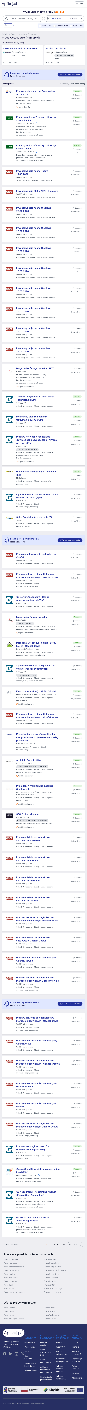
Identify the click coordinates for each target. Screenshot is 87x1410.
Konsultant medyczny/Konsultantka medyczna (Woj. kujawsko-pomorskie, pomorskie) (37, 737)
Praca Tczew (49, 1311)
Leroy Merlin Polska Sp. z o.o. (27, 649)
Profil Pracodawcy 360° (45, 1352)
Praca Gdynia (49, 1308)
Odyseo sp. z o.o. (23, 817)
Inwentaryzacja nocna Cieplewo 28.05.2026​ (33, 209)
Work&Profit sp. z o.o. (24, 177)
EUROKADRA (21, 371)
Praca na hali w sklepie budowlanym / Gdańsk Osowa (36, 1085)
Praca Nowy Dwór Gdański (55, 1270)
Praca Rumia (9, 1315)
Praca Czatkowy (51, 1277)
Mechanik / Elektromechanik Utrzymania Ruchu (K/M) (31, 418)
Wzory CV (60, 1347)
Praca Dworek (50, 1259)
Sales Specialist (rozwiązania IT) (34, 517)
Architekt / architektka (56, 48)
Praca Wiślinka (10, 1288)
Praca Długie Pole (51, 1263)
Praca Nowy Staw (11, 1270)
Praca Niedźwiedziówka (14, 1266)
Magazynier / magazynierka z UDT (35, 368)
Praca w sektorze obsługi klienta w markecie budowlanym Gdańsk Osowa (37, 576)
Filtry (8, 25)
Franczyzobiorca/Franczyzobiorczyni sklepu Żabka (36, 119)
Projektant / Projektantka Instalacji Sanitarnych (34, 787)
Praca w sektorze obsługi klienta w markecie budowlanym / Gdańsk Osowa (38, 1062)
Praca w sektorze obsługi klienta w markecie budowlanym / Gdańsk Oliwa (37, 1019)
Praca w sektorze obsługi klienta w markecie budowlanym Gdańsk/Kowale (37, 979)
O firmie (75, 1342)
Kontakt (75, 1347)
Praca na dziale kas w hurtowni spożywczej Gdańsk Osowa (33, 939)
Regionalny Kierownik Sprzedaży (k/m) (20, 48)
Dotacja (75, 1373)
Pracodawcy (29, 1347)
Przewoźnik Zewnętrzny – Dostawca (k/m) (36, 473)
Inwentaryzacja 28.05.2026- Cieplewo (37, 191)
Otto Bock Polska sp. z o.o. (26, 744)
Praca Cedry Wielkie (52, 1266)
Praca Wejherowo (51, 1315)
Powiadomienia (30, 1370)
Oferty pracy (29, 1342)
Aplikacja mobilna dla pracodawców (46, 1370)
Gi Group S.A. (21, 403)
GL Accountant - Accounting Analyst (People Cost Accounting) (36, 1193)
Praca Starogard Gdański (14, 1318)
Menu (79, 4)
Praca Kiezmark (10, 1263)
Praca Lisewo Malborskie (14, 1292)
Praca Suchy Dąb (51, 1274)
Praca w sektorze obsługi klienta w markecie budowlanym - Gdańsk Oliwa (37, 716)
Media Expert (21, 478)
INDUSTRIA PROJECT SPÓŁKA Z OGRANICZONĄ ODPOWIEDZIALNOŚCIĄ (34, 793)
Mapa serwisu (77, 1378)
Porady (27, 1351)
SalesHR (19, 520)
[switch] (70, 74)
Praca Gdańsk (9, 1308)
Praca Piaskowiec (11, 1259)
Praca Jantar (49, 1285)
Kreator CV (60, 1342)
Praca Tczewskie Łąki (53, 1288)
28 (64, 1244)
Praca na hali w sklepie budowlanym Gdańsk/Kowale (36, 959)
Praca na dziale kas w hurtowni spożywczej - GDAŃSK (33, 839)
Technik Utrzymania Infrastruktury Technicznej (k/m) (35, 398)
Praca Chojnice (50, 1318)
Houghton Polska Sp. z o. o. (26, 97)
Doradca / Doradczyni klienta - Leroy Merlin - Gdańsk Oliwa (36, 644)
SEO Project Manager (28, 814)
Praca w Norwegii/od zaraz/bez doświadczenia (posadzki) (33, 1148)
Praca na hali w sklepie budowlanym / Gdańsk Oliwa (36, 1042)
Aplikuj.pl (5, 34)
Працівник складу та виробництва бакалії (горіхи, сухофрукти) (35, 667)
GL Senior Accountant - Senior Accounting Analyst (32, 1219)
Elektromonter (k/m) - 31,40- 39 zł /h (36, 691)
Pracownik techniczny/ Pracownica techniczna (35, 93)
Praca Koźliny (9, 1274)
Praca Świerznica (11, 1277)
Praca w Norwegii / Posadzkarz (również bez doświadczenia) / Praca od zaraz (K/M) (36, 439)
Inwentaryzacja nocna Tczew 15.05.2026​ (32, 173)
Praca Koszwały (10, 1281)
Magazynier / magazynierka (31, 617)
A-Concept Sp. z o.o (24, 763)
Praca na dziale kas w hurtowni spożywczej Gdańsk (33, 899)
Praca (13, 34)
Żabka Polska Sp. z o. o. (25, 123)
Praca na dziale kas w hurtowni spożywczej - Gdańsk (33, 859)
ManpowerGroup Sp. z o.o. (26, 1175)
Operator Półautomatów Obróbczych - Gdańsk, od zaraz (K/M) (37, 496)
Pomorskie (21, 34)
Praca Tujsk (8, 1285)
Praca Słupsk (9, 1311)
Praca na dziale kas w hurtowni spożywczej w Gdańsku (33, 879)
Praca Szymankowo (52, 1292)
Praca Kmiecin (50, 1281)
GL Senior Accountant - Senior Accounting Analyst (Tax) (32, 599)
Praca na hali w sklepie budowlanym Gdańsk (36, 556)
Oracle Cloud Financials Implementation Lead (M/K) (38, 1171)
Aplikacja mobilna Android (59, 1369)
